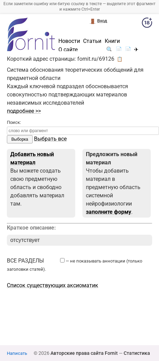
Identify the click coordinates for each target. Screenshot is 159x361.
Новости (69, 41)
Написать (17, 353)
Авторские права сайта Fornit (84, 353)
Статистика (137, 353)
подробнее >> (24, 111)
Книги (112, 41)
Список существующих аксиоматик (52, 285)
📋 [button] (120, 59)
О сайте (68, 50)
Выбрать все (50, 139)
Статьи (92, 41)
